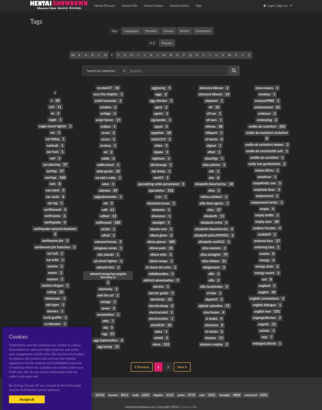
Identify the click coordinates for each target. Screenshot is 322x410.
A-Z (152, 43)
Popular (167, 43)
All (73, 55)
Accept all (26, 399)
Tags (114, 31)
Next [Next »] (182, 359)
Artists (184, 31)
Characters (203, 31)
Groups (168, 31)
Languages (131, 31)
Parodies (151, 31)
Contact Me (189, 399)
